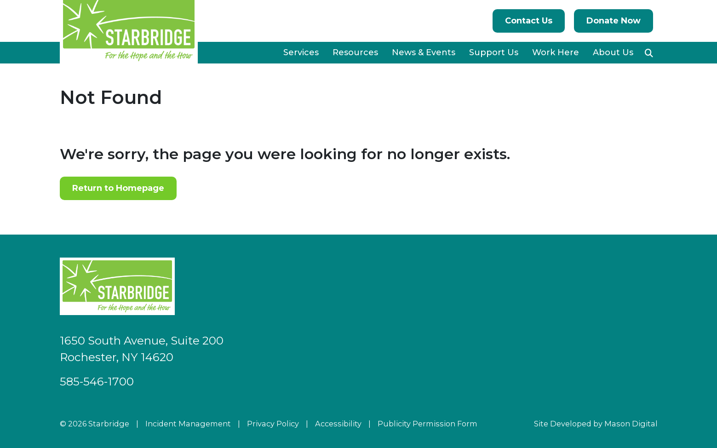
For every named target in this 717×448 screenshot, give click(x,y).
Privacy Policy (273, 423)
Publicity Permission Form (427, 423)
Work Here (555, 52)
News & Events (423, 52)
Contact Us (528, 21)
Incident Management (188, 423)
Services (301, 52)
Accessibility (338, 423)
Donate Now (613, 21)
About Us (613, 52)
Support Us (493, 52)
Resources (355, 52)
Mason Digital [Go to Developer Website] (631, 423)
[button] (649, 53)
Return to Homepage (118, 188)
